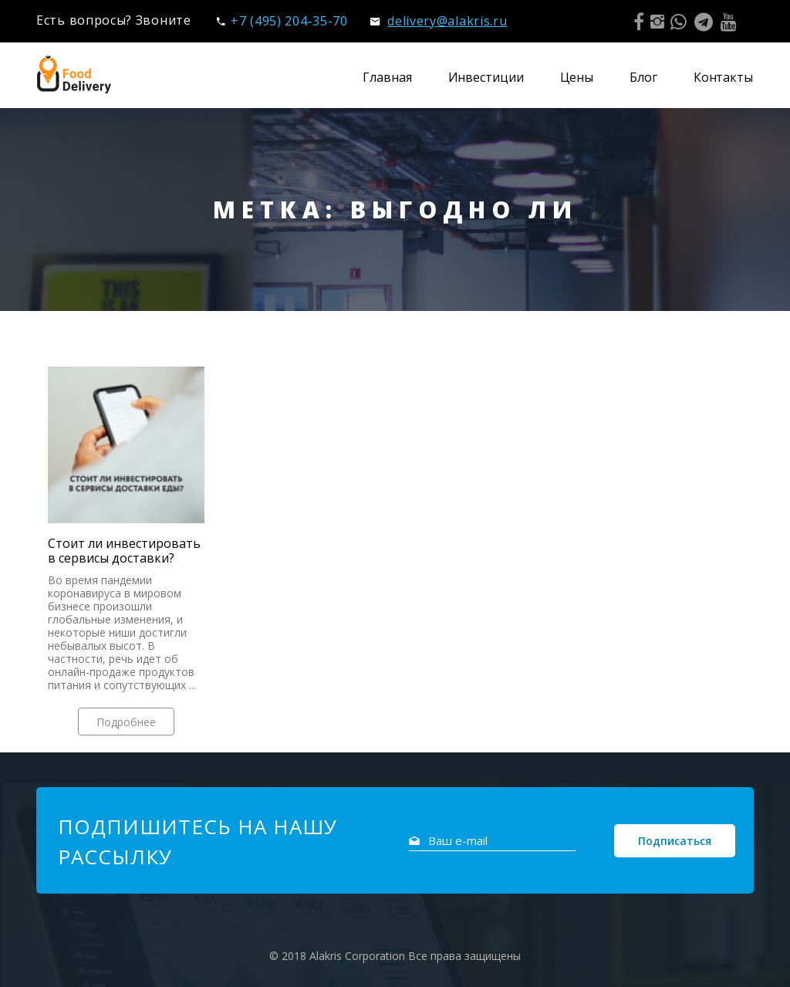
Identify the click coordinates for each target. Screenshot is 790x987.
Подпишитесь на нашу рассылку (197, 841)
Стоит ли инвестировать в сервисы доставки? (124, 551)
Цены (577, 77)
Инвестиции (486, 77)
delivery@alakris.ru (438, 20)
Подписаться (674, 840)
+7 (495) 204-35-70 (282, 20)
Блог (643, 77)
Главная (387, 77)
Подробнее (126, 722)
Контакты (723, 77)
